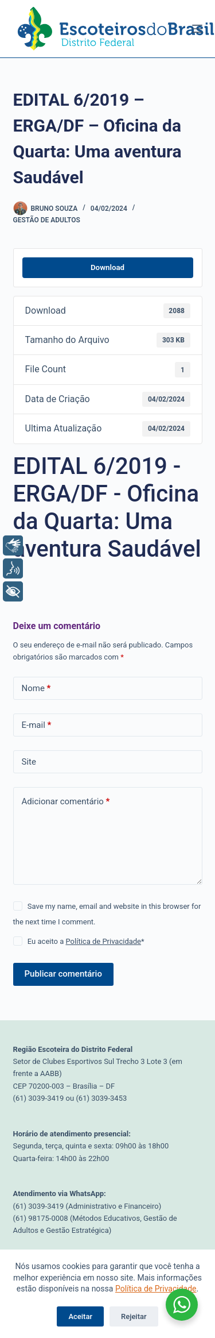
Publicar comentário (63, 974)
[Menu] (197, 29)
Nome (36, 688)
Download (107, 267)
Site (29, 762)
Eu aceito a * (86, 941)
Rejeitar (134, 1316)
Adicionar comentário (66, 802)
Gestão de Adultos (46, 220)
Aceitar (80, 1316)
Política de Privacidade (156, 1288)
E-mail (37, 725)
